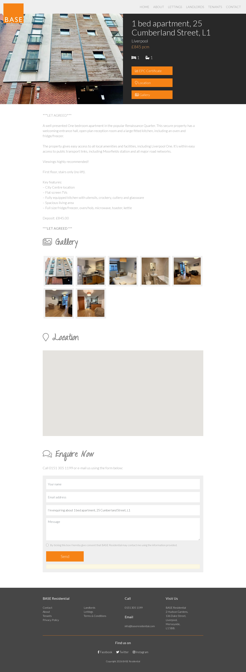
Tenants (215, 7)
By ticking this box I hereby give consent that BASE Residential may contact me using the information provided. (111, 545)
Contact (233, 7)
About (158, 7)
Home (144, 7)
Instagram (140, 652)
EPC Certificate (148, 71)
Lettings (175, 7)
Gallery (142, 95)
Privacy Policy (51, 619)
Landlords (195, 7)
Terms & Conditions (95, 615)
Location (143, 83)
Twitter (122, 652)
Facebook (105, 652)
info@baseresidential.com (140, 626)
